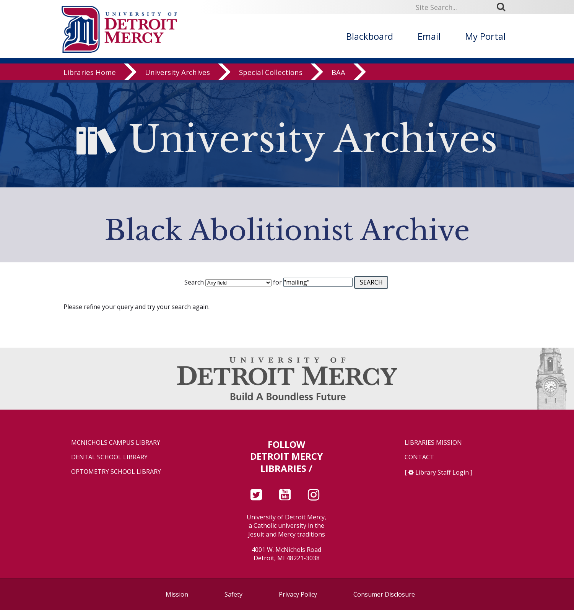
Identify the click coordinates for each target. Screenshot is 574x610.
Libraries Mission (433, 442)
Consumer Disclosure (384, 594)
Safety (233, 594)
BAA (338, 74)
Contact (419, 457)
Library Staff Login (442, 472)
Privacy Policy (298, 594)
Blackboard (369, 36)
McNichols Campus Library (115, 442)
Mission (177, 594)
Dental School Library (109, 457)
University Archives (177, 74)
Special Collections (270, 74)
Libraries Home (89, 74)
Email (429, 36)
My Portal (485, 36)
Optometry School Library (116, 471)
